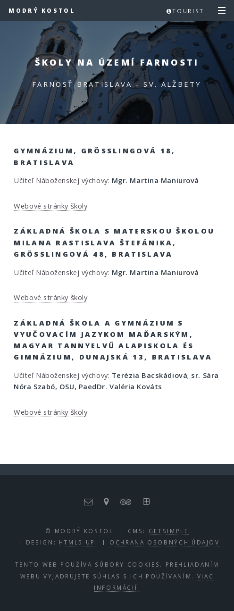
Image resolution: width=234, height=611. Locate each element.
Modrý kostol (41, 10)
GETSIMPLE (169, 531)
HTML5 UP (77, 542)
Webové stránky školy (50, 205)
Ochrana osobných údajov (164, 542)
